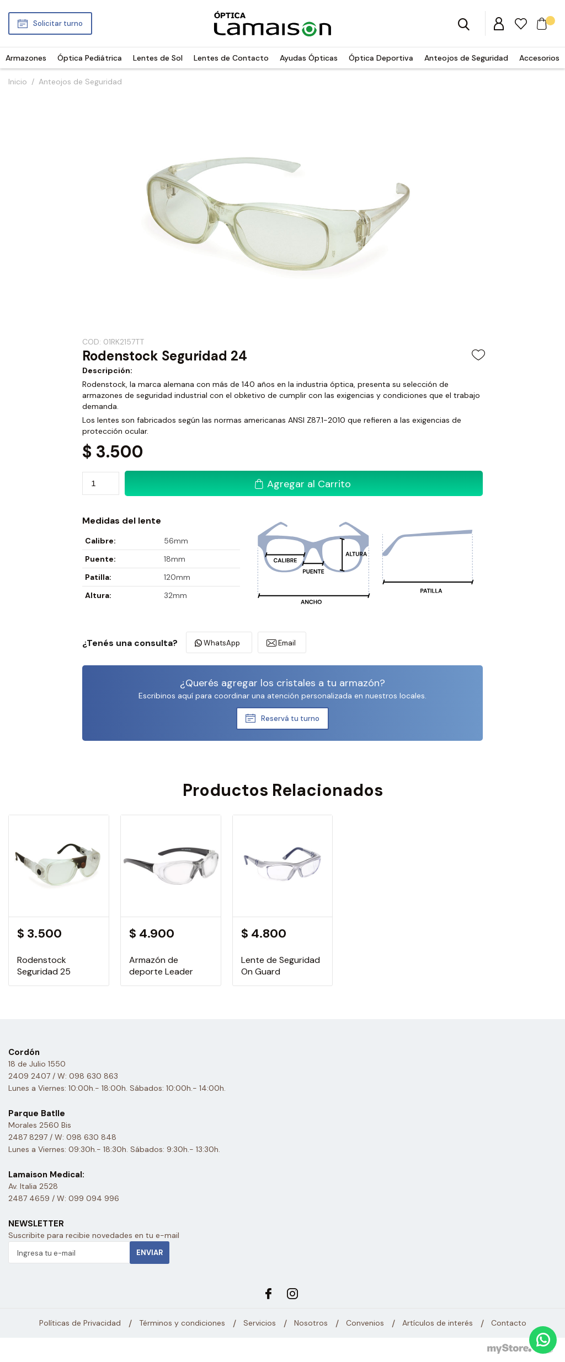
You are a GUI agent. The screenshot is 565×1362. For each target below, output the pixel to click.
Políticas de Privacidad (80, 1323)
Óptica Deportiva (381, 58)
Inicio (17, 82)
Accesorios (539, 58)
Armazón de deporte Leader (161, 965)
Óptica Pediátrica (89, 58)
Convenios (365, 1323)
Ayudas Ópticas (309, 58)
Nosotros (311, 1323)
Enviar (149, 1252)
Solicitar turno (58, 23)
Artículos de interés (437, 1323)
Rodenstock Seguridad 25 (44, 965)
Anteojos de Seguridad (466, 58)
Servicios (259, 1323)
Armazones (26, 58)
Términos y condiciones (182, 1323)
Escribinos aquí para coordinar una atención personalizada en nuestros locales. (282, 696)
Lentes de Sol (158, 58)
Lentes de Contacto (231, 58)
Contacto (508, 1323)
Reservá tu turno (290, 718)
